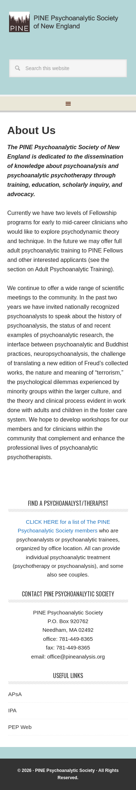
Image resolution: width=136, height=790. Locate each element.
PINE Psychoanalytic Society (65, 770)
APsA (15, 694)
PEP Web (20, 727)
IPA (12, 710)
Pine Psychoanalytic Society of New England (68, 26)
